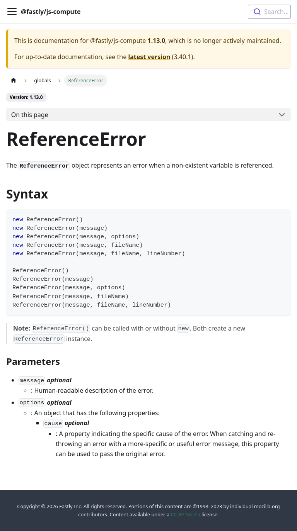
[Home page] (13, 81)
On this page (29, 114)
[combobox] (269, 12)
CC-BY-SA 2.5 (185, 514)
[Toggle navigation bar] (12, 11)
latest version (149, 57)
